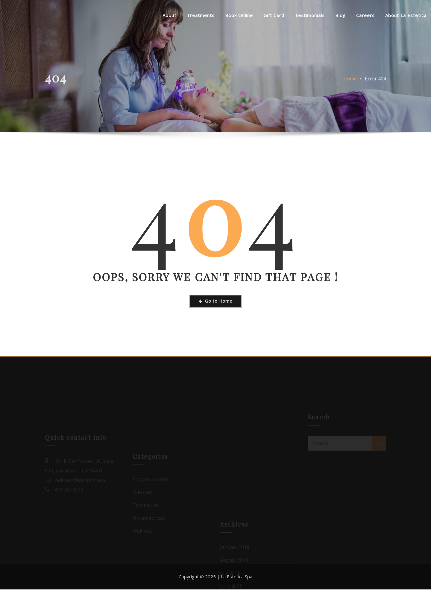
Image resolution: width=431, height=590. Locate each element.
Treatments (201, 15)
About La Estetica (406, 15)
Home (350, 81)
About (169, 15)
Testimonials (310, 15)
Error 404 (375, 81)
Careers (365, 15)
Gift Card (273, 15)
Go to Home (215, 301)
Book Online (239, 15)
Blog (340, 15)
